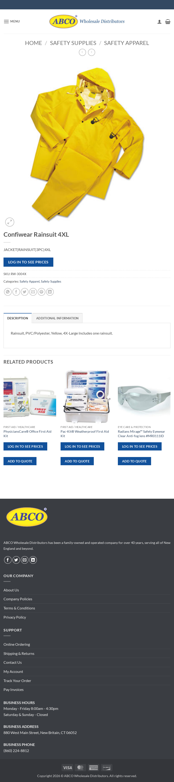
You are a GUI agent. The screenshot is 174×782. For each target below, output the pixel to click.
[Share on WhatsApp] (8, 292)
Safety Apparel (126, 42)
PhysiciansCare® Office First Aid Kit (27, 433)
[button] (12, 21)
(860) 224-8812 (16, 750)
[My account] (159, 21)
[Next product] (82, 52)
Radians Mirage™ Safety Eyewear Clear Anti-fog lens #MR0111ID (141, 433)
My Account (13, 671)
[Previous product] (91, 52)
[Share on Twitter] (25, 292)
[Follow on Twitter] (16, 560)
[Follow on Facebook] (8, 560)
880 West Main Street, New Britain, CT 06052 (40, 732)
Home (33, 42)
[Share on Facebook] (16, 292)
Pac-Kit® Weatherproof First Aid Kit (85, 433)
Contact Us (13, 662)
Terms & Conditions (19, 608)
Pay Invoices (14, 689)
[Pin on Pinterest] (41, 292)
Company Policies (18, 599)
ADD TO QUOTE (20, 461)
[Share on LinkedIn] (50, 292)
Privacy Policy (15, 617)
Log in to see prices (28, 262)
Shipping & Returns (19, 653)
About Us (11, 590)
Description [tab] (17, 318)
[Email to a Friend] (33, 292)
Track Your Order (17, 680)
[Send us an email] (25, 560)
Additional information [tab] (57, 318)
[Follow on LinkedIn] (33, 560)
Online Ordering (17, 644)
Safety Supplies (73, 42)
